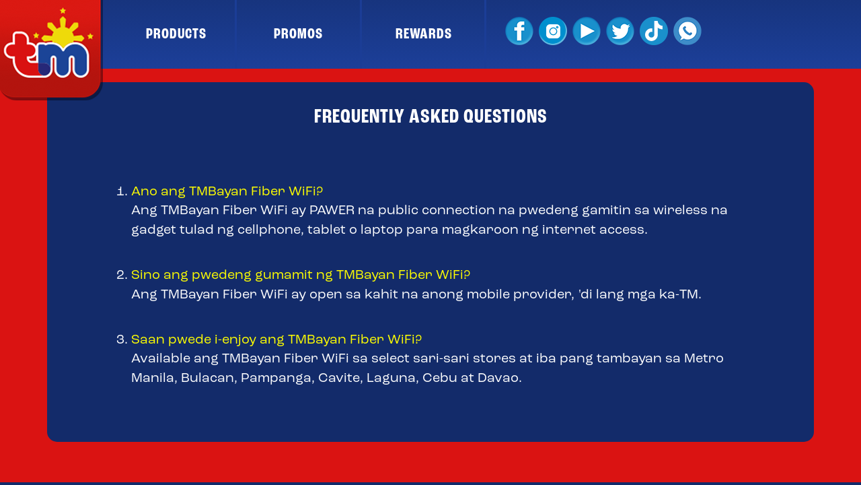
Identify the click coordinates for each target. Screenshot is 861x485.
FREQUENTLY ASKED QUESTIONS (431, 117)
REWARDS (424, 34)
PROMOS (298, 34)
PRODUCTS (176, 34)
